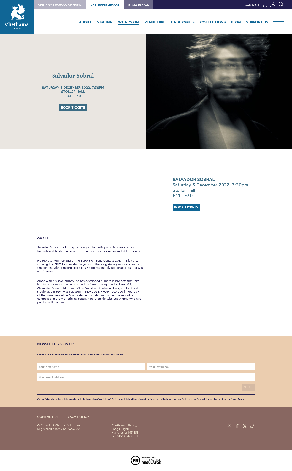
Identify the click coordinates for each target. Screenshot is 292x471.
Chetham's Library (17, 17)
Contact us (48, 417)
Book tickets (73, 107)
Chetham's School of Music (60, 4)
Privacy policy (75, 417)
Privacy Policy (237, 399)
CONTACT (252, 5)
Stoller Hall (138, 4)
